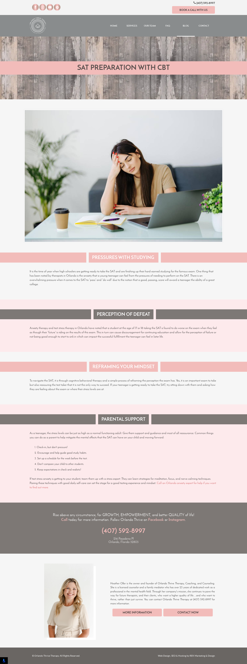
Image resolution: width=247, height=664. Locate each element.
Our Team (150, 25)
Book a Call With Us (193, 10)
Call (64, 519)
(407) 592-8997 (204, 3)
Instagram (177, 519)
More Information (137, 612)
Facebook (156, 519)
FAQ (167, 25)
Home (113, 25)
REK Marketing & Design (202, 655)
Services (131, 25)
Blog (186, 25)
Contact (204, 25)
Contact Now (188, 612)
